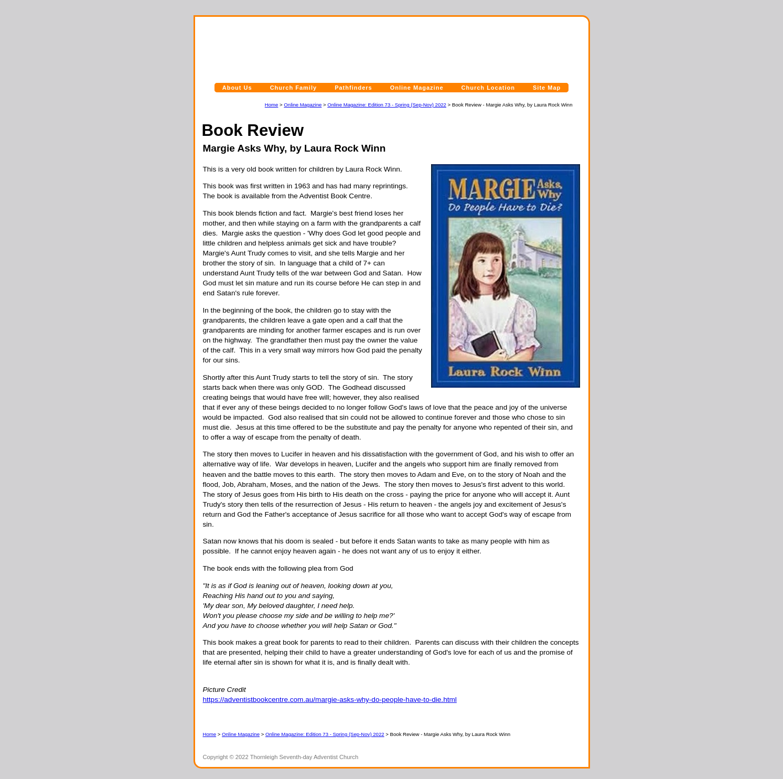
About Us (237, 87)
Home (271, 105)
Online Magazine (417, 87)
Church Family (293, 87)
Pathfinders (353, 87)
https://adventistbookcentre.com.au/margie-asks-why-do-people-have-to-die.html (330, 699)
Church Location (488, 87)
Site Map (547, 87)
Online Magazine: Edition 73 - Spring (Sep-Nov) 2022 (386, 105)
